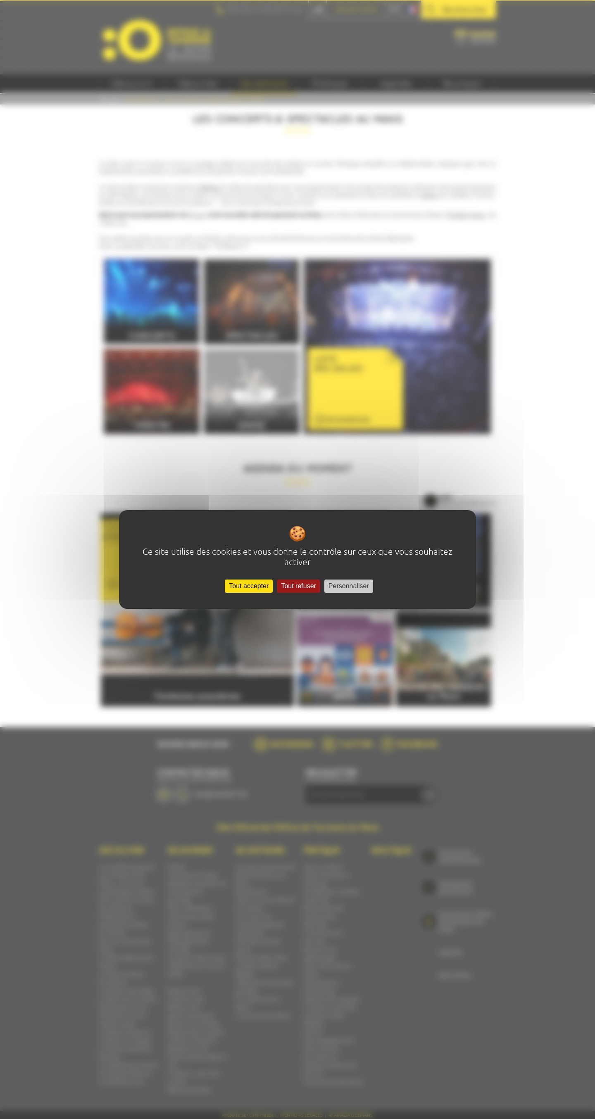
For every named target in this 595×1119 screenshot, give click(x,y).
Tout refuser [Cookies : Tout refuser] (298, 585)
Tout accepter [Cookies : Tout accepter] (249, 585)
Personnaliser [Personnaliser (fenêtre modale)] (348, 585)
